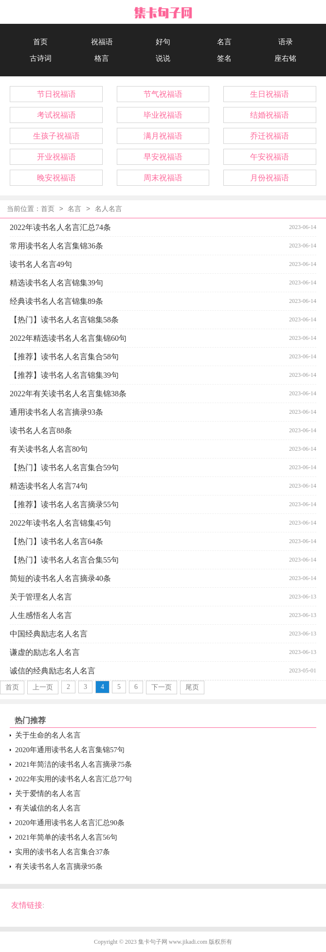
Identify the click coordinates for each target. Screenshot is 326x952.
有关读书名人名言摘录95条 (59, 866)
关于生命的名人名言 (48, 735)
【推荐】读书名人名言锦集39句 (64, 375)
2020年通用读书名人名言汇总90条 (70, 823)
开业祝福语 (56, 157)
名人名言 (108, 209)
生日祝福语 (269, 94)
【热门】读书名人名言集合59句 (64, 467)
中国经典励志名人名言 (49, 634)
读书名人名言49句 (41, 264)
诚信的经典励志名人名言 (52, 671)
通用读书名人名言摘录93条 (56, 412)
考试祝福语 (56, 115)
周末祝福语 (163, 178)
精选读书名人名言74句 (49, 486)
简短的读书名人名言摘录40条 (60, 578)
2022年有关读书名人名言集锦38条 (68, 393)
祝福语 (102, 42)
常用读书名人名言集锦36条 (56, 246)
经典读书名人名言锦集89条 (56, 301)
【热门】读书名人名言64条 (56, 541)
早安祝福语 (163, 157)
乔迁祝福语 (269, 136)
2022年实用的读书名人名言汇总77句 (73, 779)
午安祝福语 (269, 157)
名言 (224, 42)
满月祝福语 (163, 136)
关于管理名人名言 (41, 597)
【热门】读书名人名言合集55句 (64, 560)
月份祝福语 (269, 178)
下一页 (161, 687)
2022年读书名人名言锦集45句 (60, 523)
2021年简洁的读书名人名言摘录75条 (73, 764)
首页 (40, 42)
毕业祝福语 (163, 115)
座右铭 (285, 58)
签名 (224, 58)
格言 (101, 58)
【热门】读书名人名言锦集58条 (64, 320)
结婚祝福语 (269, 115)
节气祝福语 (163, 94)
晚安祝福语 (56, 178)
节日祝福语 (56, 94)
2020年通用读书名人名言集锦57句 (70, 750)
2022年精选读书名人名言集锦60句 (68, 338)
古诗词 (41, 58)
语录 (285, 42)
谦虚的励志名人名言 (45, 652)
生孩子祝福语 (56, 136)
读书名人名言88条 (41, 430)
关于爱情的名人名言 (48, 793)
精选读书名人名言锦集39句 (56, 283)
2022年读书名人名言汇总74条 (60, 227)
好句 (163, 42)
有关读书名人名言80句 (49, 449)
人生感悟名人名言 (41, 615)
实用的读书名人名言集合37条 (62, 852)
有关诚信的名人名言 (48, 808)
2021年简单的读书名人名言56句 (66, 837)
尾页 (192, 687)
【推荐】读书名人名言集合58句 (64, 357)
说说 (163, 58)
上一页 (43, 687)
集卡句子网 (152, 941)
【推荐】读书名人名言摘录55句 (64, 504)
